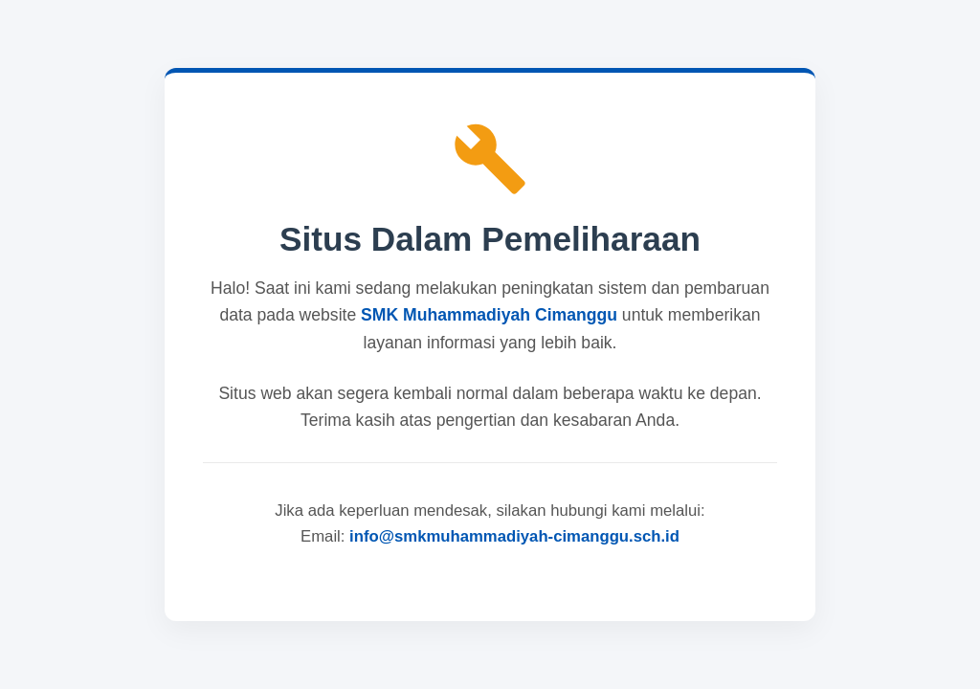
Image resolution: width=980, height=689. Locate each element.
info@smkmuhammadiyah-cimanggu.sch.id (514, 536)
